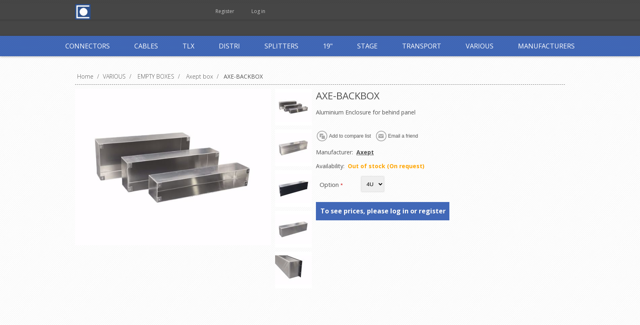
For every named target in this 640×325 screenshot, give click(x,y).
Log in (258, 11)
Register (225, 11)
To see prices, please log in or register (383, 210)
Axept (365, 152)
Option (330, 184)
